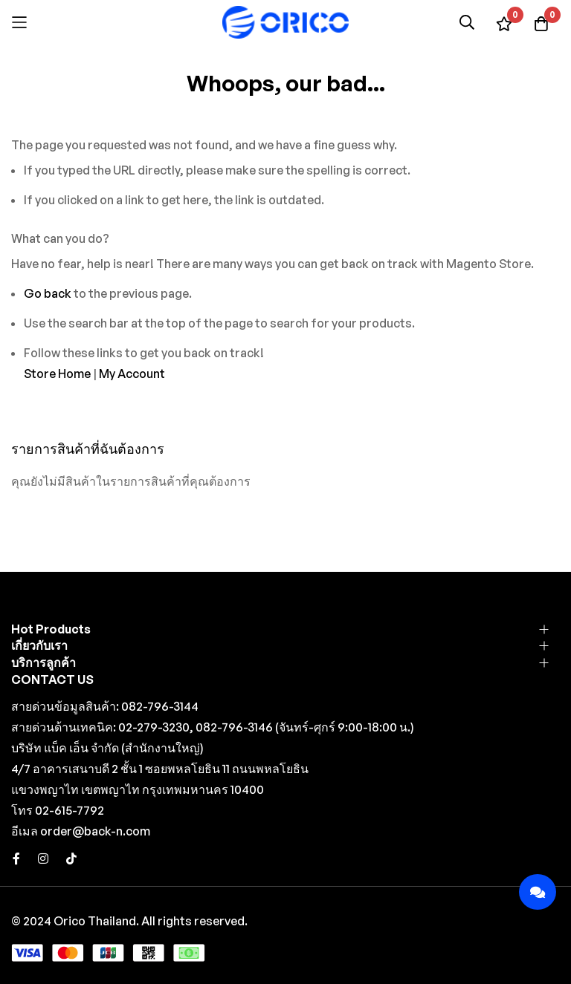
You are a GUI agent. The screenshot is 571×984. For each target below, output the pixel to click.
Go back (47, 293)
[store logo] (285, 22)
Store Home (57, 373)
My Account (132, 373)
